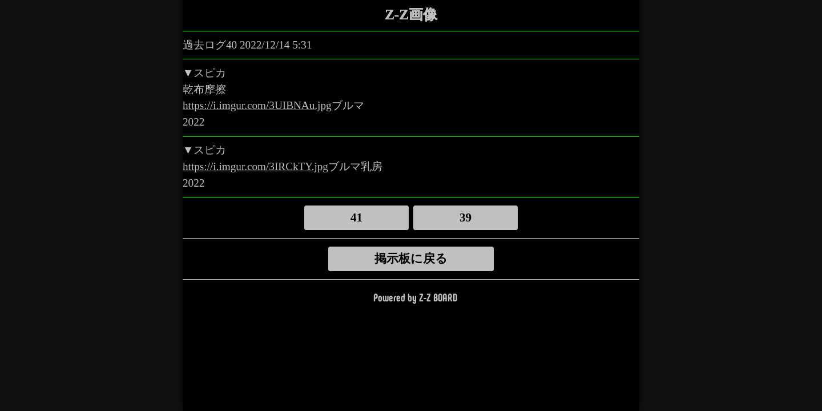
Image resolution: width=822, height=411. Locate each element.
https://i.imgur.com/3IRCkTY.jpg (255, 166)
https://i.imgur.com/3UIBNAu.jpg (257, 105)
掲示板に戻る (411, 258)
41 (356, 217)
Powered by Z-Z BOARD (415, 297)
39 (466, 217)
